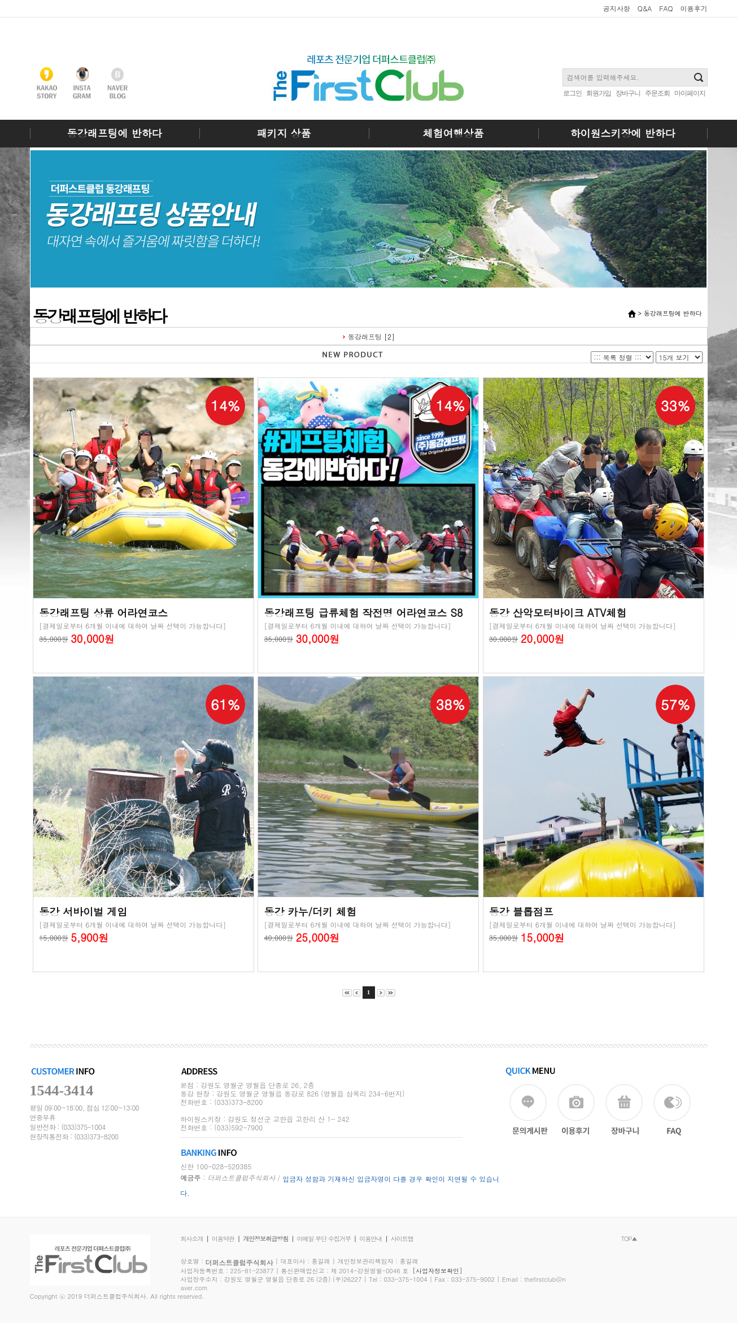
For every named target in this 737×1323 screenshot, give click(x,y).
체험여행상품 (453, 133)
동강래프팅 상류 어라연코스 (103, 613)
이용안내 (370, 1238)
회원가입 (598, 93)
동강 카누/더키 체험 (310, 911)
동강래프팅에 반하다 (114, 133)
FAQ (666, 8)
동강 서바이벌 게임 (83, 911)
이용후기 (694, 8)
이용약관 (223, 1238)
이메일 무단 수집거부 (324, 1238)
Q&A (645, 8)
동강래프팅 (365, 336)
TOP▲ (629, 1238)
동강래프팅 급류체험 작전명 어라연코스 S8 (363, 613)
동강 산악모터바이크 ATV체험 (557, 613)
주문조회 (657, 93)
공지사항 (616, 8)
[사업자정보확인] (438, 1271)
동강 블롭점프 (521, 911)
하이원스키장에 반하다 (622, 133)
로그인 (572, 93)
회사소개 (192, 1238)
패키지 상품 (283, 133)
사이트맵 (402, 1238)
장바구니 (628, 93)
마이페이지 (689, 93)
